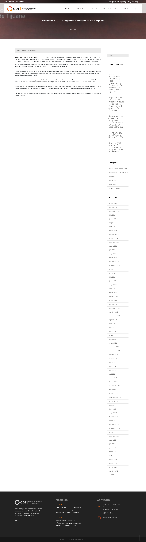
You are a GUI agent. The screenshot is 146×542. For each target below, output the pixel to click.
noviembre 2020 (114, 390)
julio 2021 (112, 362)
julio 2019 (112, 444)
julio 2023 (112, 277)
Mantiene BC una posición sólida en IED (115, 135)
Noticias (20, 2)
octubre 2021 (113, 355)
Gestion (112, 176)
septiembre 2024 (114, 242)
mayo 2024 (113, 254)
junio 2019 (112, 448)
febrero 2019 (113, 463)
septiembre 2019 (114, 436)
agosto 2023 (113, 273)
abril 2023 (112, 289)
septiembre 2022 (114, 316)
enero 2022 (113, 343)
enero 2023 (113, 300)
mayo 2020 (113, 413)
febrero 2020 (113, 417)
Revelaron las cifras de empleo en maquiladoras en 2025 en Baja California (115, 121)
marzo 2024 (113, 258)
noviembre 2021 (114, 351)
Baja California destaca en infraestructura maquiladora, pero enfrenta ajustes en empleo (116, 104)
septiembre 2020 (115, 397)
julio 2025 (112, 215)
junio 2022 (112, 327)
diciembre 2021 (114, 347)
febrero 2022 (113, 339)
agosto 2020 (113, 401)
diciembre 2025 (114, 207)
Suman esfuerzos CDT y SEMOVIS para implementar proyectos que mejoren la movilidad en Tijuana (116, 83)
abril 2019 (112, 455)
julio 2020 (112, 405)
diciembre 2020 (114, 386)
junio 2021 (112, 366)
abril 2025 (112, 227)
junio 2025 (112, 219)
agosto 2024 (113, 246)
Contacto (126, 9)
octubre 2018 (113, 471)
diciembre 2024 (114, 234)
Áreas (116, 9)
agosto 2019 (113, 440)
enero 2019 (113, 467)
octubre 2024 (113, 238)
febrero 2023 (113, 296)
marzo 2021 (113, 378)
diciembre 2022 (114, 304)
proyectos (113, 184)
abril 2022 (112, 335)
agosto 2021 (113, 358)
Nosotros (9, 2)
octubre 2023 (113, 269)
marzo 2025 (113, 230)
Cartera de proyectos (118, 169)
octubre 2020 (113, 393)
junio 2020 (112, 409)
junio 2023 (112, 281)
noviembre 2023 (114, 265)
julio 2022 (112, 324)
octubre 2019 (113, 432)
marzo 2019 (113, 459)
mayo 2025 (112, 223)
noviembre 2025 (114, 211)
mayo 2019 (112, 452)
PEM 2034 (93, 9)
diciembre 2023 (114, 261)
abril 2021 (112, 374)
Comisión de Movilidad (118, 172)
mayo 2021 (112, 370)
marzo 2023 (113, 293)
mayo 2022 (113, 331)
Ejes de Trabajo (79, 9)
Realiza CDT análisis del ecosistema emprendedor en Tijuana (115, 147)
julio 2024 (112, 250)
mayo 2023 (113, 285)
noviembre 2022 (114, 308)
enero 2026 (113, 203)
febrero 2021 (113, 382)
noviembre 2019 (114, 428)
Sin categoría (114, 188)
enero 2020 (113, 421)
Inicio (67, 9)
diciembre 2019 (114, 424)
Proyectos (105, 9)
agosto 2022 (113, 320)
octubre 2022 (113, 312)
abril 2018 (112, 475)
